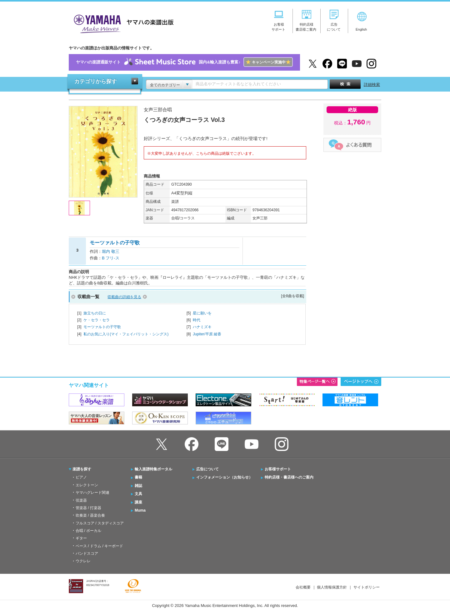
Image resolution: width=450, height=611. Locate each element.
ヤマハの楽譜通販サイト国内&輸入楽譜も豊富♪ (184, 62)
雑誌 (138, 485)
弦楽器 (81, 500)
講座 (138, 502)
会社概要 (303, 587)
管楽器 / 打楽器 (88, 508)
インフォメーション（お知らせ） (224, 477)
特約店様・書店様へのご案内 (289, 477)
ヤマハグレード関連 (92, 492)
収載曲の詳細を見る (124, 297)
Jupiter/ (207, 334)
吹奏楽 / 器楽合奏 (90, 515)
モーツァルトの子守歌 (102, 327)
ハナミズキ (202, 327)
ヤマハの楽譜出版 (122, 23)
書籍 (138, 477)
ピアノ (81, 477)
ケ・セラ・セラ (96, 320)
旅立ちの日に (94, 313)
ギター (81, 538)
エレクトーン (87, 485)
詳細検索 (372, 84)
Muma (140, 510)
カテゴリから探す (95, 81)
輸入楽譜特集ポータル (153, 469)
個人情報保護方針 (332, 587)
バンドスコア (87, 553)
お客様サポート (278, 469)
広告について (207, 469)
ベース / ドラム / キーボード (99, 546)
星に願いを (202, 313)
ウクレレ (83, 561)
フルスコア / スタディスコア (100, 523)
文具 (138, 494)
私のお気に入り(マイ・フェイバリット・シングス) (125, 334)
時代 (196, 320)
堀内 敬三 (110, 251)
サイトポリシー (366, 587)
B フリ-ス (110, 258)
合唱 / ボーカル (88, 530)
